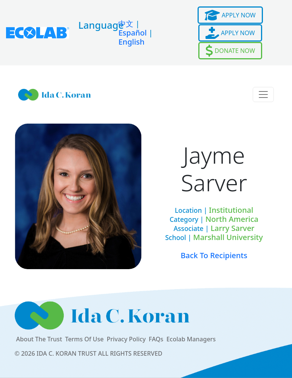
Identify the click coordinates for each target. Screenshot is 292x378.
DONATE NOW (230, 50)
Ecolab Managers (191, 339)
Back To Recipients (214, 255)
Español (132, 33)
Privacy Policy (126, 339)
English (131, 42)
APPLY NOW (230, 15)
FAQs (156, 339)
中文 (125, 24)
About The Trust (39, 339)
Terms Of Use (84, 339)
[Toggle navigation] (263, 94)
